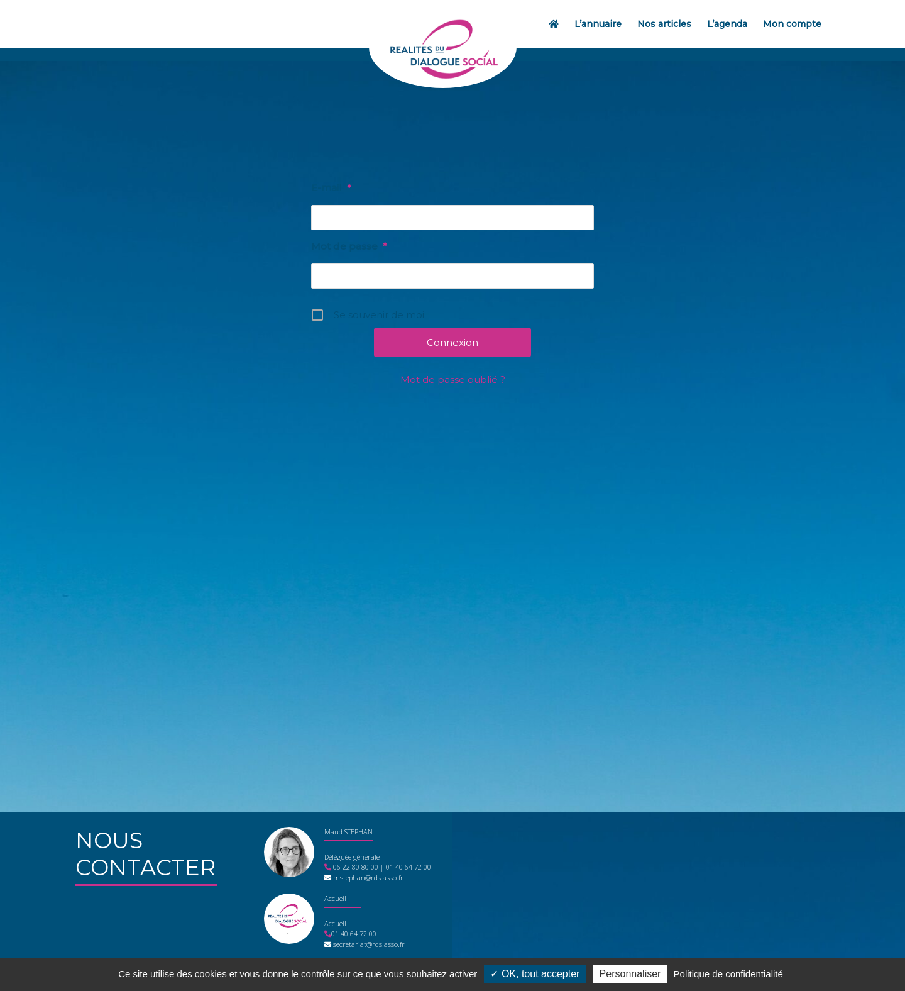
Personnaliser (630, 973)
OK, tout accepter (534, 973)
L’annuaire (598, 24)
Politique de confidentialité (728, 973)
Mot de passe (349, 246)
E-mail (331, 188)
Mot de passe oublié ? (452, 379)
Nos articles (664, 24)
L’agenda (727, 24)
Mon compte (792, 24)
